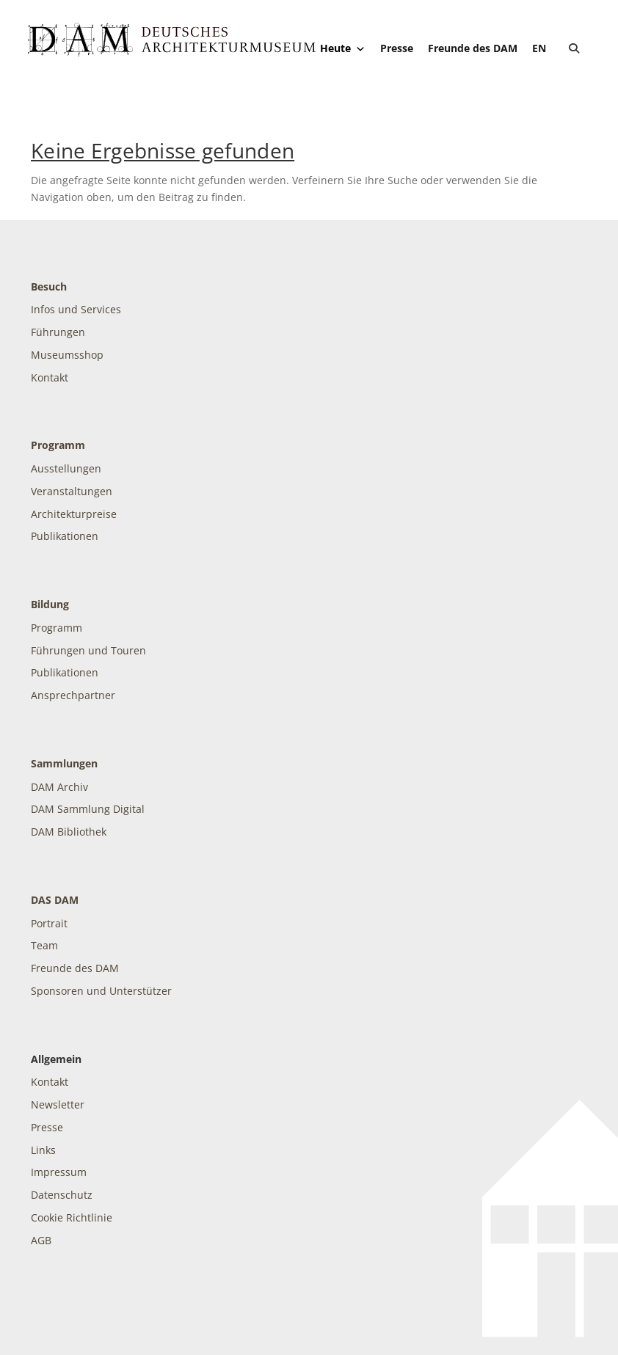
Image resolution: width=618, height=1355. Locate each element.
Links (43, 1150)
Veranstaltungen (71, 491)
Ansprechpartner (73, 695)
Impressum (59, 1172)
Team (44, 945)
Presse (396, 48)
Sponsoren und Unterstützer (101, 991)
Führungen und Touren (88, 650)
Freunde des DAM (472, 48)
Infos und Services (76, 309)
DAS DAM (55, 900)
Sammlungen (64, 763)
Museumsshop (67, 355)
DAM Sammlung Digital (88, 809)
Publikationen (64, 536)
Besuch (49, 286)
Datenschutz (61, 1195)
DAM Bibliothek (68, 832)
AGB (41, 1240)
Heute (343, 48)
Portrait (49, 923)
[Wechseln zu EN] (539, 48)
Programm (58, 445)
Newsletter (57, 1104)
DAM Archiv (59, 787)
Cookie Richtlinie (71, 1217)
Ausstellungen (66, 468)
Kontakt (49, 377)
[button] (574, 48)
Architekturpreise (74, 514)
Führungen (58, 332)
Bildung (50, 604)
